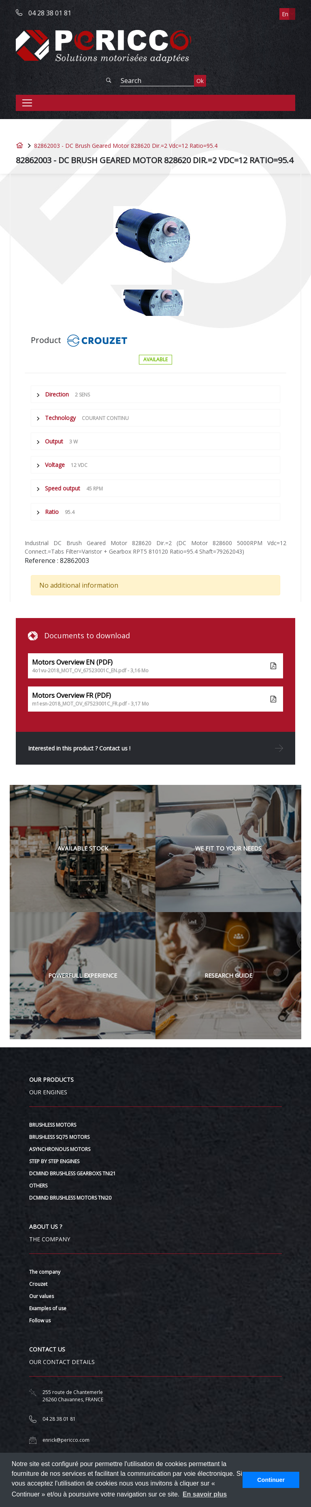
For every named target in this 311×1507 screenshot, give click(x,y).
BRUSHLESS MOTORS (52, 1124)
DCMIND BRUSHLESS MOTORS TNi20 (70, 1197)
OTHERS (38, 1185)
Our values (41, 1296)
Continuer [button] (271, 1480)
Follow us (40, 1320)
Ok (200, 81)
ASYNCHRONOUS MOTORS (59, 1149)
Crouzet (38, 1284)
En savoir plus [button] (205, 1494)
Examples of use (47, 1308)
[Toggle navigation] (27, 103)
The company (44, 1271)
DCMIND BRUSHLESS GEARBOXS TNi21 (72, 1173)
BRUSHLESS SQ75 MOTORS (59, 1137)
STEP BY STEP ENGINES (54, 1161)
